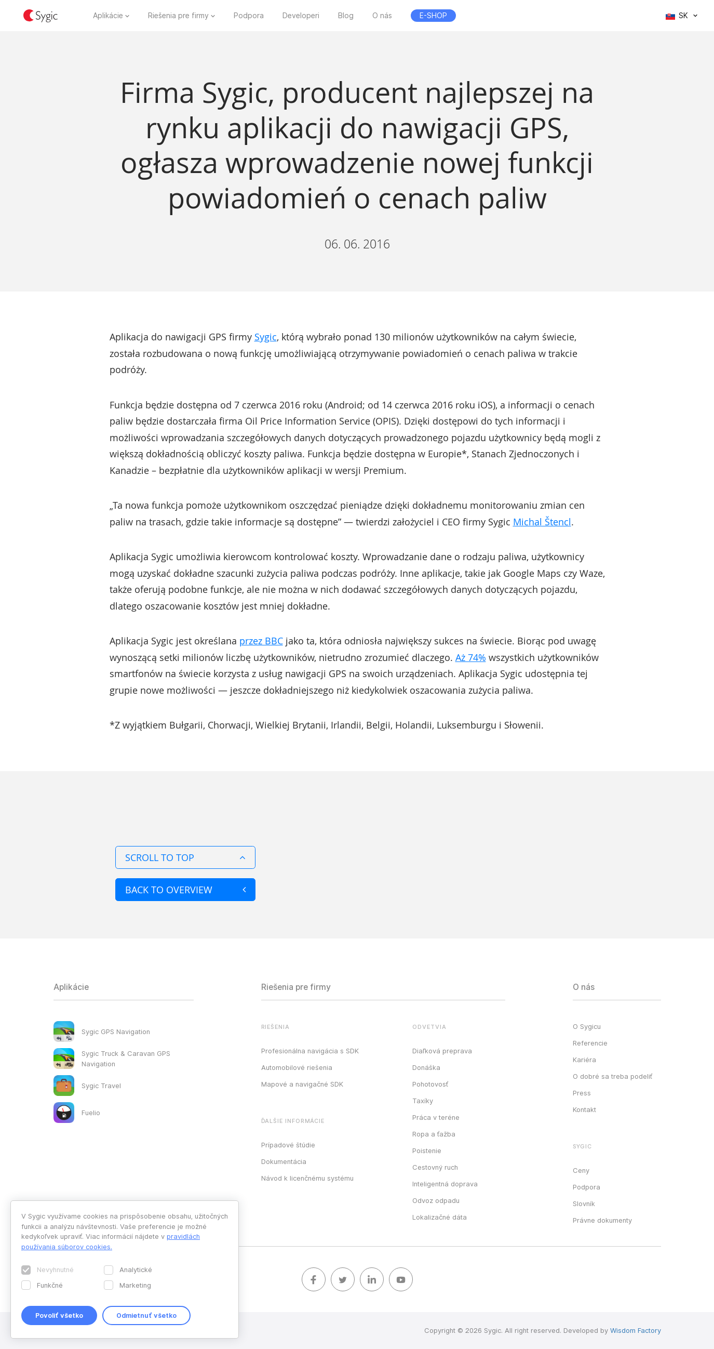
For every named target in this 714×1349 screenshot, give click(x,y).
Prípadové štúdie (288, 1145)
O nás (382, 15)
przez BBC (261, 640)
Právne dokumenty (602, 1220)
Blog (346, 15)
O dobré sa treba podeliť (612, 1076)
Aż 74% (470, 657)
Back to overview (185, 889)
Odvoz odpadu (436, 1200)
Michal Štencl (542, 521)
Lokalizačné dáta (439, 1217)
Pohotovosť (430, 1084)
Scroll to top (185, 857)
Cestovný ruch (435, 1167)
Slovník (584, 1203)
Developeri (300, 15)
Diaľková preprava (442, 1051)
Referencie (590, 1043)
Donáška (426, 1067)
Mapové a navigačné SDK (302, 1084)
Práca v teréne (436, 1117)
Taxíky (422, 1100)
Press (582, 1093)
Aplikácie (108, 15)
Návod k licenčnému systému (307, 1178)
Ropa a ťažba (433, 1134)
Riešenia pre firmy (178, 15)
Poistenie (426, 1150)
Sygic (265, 336)
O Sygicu (587, 1026)
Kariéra (584, 1059)
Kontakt (584, 1109)
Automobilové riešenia (296, 1067)
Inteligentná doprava (445, 1184)
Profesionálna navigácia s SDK (310, 1051)
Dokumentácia (283, 1161)
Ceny (581, 1170)
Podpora (249, 15)
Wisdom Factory (635, 1330)
